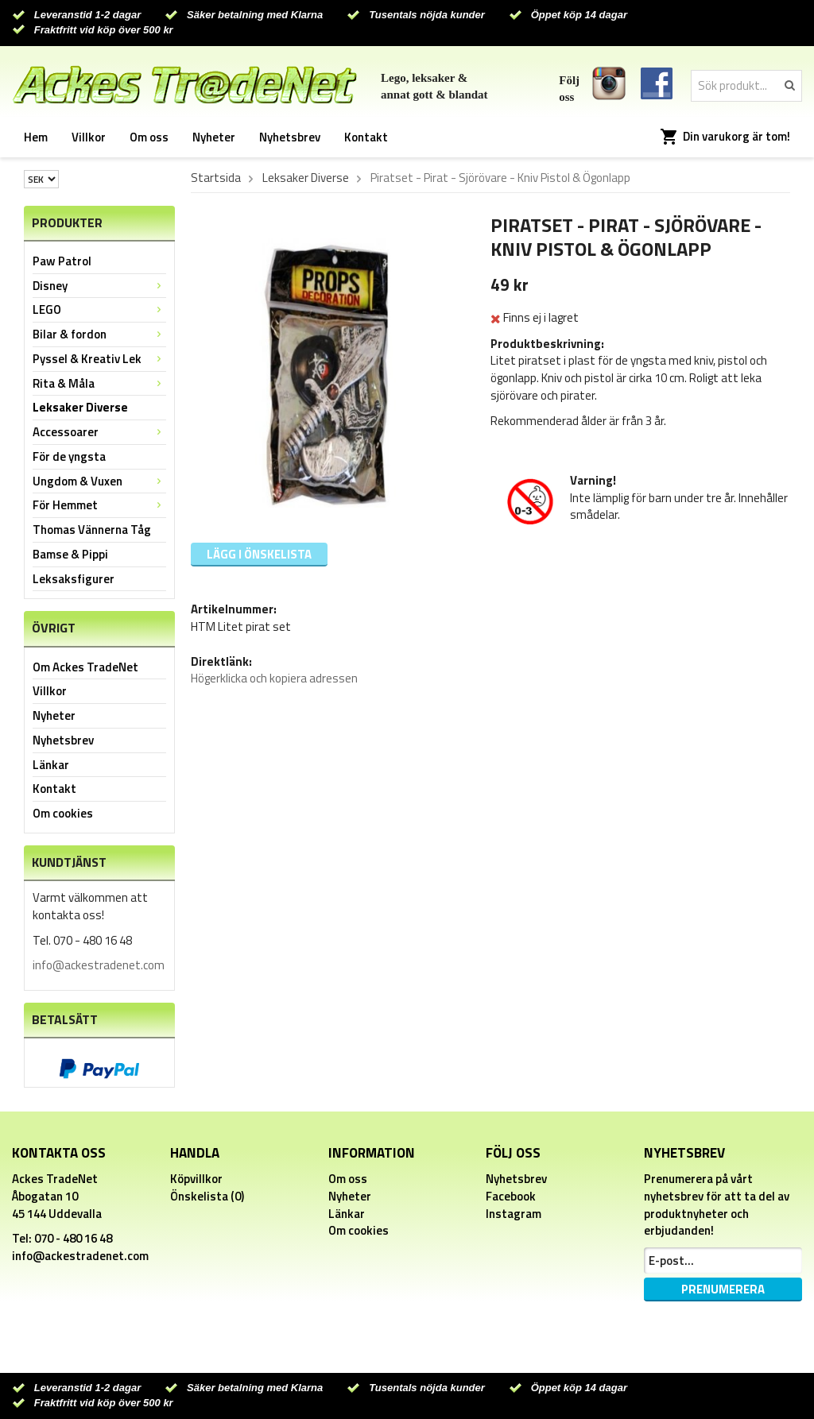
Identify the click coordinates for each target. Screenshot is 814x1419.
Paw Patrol (62, 261)
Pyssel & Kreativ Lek (99, 359)
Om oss (149, 137)
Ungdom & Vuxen (99, 481)
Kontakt (366, 137)
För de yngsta (69, 456)
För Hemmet (99, 505)
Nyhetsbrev (289, 137)
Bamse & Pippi (70, 554)
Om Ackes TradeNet (85, 667)
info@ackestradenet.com (99, 965)
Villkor (89, 137)
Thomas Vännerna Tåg (92, 529)
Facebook (511, 1196)
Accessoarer (99, 432)
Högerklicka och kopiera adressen (274, 678)
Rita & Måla (99, 383)
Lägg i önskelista (259, 554)
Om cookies (63, 813)
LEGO (99, 309)
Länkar (51, 765)
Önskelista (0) (207, 1196)
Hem (36, 137)
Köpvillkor (196, 1179)
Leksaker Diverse (80, 407)
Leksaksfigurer (73, 579)
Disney (99, 285)
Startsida (216, 178)
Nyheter (213, 137)
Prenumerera (723, 1289)
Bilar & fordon (99, 334)
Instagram (513, 1213)
